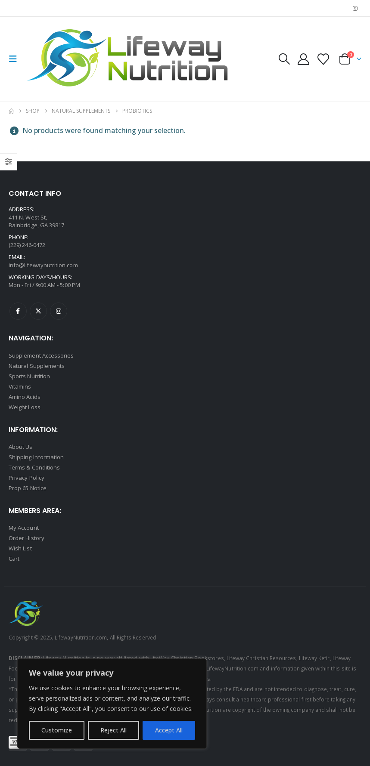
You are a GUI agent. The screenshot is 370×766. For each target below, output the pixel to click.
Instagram (58, 311)
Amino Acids (24, 397)
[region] (112, 703)
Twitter (38, 311)
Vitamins (20, 386)
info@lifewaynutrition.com (43, 265)
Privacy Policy (26, 478)
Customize (56, 730)
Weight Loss (24, 407)
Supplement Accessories (41, 355)
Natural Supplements (37, 366)
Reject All (113, 730)
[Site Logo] (130, 59)
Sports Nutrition (29, 376)
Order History (26, 538)
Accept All (169, 730)
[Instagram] (355, 8)
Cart (14, 558)
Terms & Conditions (34, 467)
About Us (21, 447)
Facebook (18, 311)
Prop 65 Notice (28, 488)
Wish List (20, 548)
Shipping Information (36, 457)
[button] (15, 59)
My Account (24, 527)
